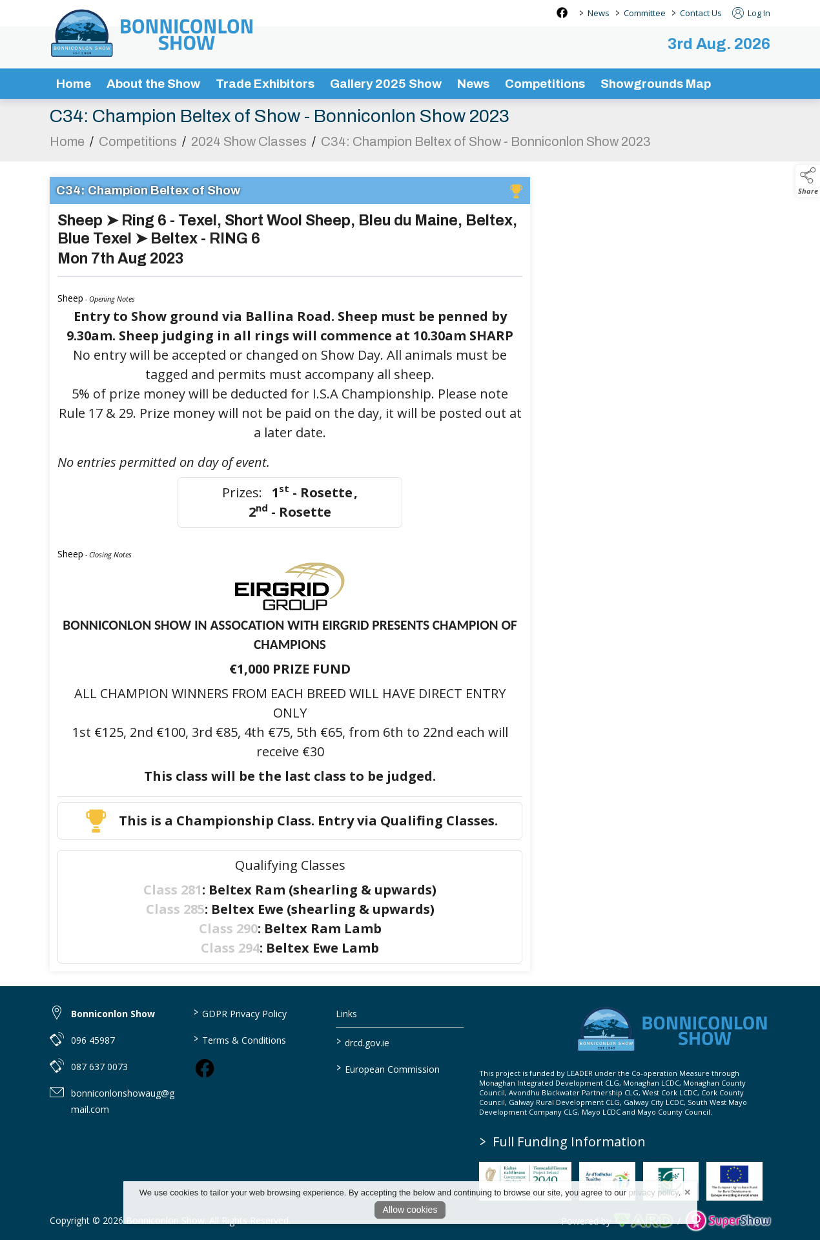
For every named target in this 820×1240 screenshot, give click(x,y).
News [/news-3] (473, 83)
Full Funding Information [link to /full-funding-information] (563, 1141)
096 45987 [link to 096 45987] (93, 1040)
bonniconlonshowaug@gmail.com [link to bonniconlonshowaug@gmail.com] (122, 1101)
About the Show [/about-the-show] (153, 83)
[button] (807, 181)
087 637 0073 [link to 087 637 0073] (99, 1066)
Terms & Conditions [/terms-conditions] (239, 1039)
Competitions (138, 143)
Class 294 (230, 949)
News (599, 13)
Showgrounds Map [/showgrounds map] (655, 83)
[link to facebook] (204, 1068)
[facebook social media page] (562, 12)
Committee (645, 13)
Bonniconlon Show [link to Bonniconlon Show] (113, 1014)
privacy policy (654, 1192)
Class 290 (228, 930)
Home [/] (73, 83)
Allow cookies (410, 1209)
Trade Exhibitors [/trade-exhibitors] (265, 83)
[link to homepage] (153, 33)
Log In (751, 13)
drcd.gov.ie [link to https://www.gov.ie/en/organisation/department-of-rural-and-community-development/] (362, 1042)
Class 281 (172, 891)
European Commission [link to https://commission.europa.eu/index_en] (388, 1068)
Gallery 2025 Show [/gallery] (386, 83)
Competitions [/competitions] (545, 83)
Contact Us (701, 13)
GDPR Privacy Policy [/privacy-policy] (239, 1013)
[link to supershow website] (728, 1221)
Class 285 (175, 911)
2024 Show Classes (249, 143)
